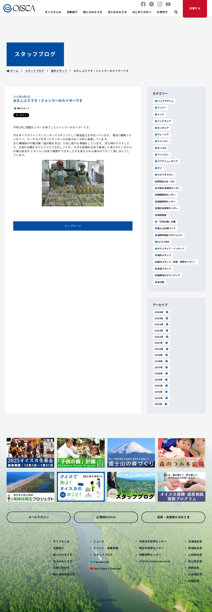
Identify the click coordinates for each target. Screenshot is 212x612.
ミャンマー (161, 141)
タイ (158, 168)
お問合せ (162, 12)
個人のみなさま (92, 12)
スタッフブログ (35, 54)
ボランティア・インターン (169, 248)
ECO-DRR (161, 241)
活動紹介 (72, 12)
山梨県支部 (195, 554)
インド (159, 114)
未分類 (159, 282)
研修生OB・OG (164, 181)
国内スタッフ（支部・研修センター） (175, 261)
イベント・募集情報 (105, 548)
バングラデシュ (163, 101)
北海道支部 (195, 541)
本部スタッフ (162, 268)
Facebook (101, 562)
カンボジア (161, 127)
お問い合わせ (61, 567)
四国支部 (193, 581)
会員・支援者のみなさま (173, 517)
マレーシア (161, 134)
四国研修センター (165, 201)
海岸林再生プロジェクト (168, 235)
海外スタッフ (59, 70)
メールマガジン (38, 517)
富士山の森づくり (165, 228)
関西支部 (193, 567)
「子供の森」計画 (165, 221)
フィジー (160, 107)
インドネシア (162, 121)
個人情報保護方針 (64, 574)
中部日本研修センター (167, 188)
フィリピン (161, 154)
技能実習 (160, 215)
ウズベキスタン (163, 174)
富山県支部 (195, 561)
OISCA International (154, 561)
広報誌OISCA (106, 517)
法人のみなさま (117, 12)
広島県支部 (195, 574)
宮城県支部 (195, 548)
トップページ (73, 226)
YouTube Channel (107, 568)
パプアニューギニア (166, 161)
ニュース (98, 541)
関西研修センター (165, 194)
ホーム (13, 70)
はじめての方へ (142, 12)
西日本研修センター (166, 208)
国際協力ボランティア (167, 275)
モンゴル (160, 148)
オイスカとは (53, 12)
